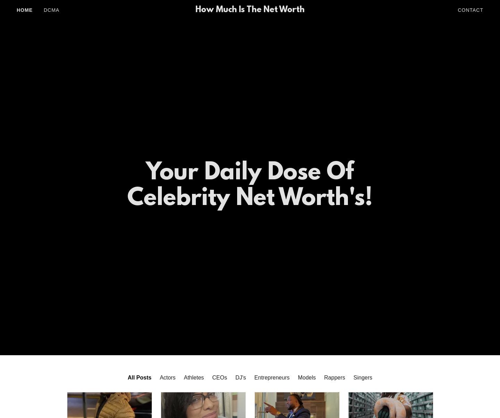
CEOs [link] (219, 378)
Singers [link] (362, 378)
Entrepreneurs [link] (272, 378)
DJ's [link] (240, 378)
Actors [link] (167, 378)
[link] (250, 10)
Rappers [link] (334, 378)
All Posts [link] (139, 378)
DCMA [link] (51, 10)
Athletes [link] (194, 378)
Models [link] (307, 378)
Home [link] (25, 10)
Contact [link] (470, 10)
